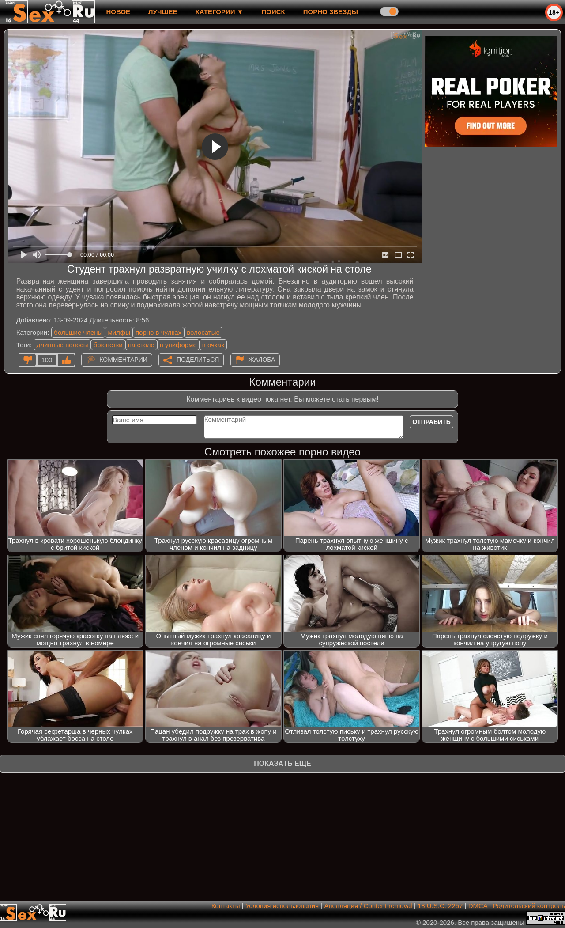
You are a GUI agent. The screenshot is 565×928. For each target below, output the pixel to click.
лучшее (162, 11)
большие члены (78, 332)
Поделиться (198, 359)
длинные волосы (62, 344)
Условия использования (282, 905)
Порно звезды (330, 11)
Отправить (431, 421)
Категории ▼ (220, 11)
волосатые (203, 332)
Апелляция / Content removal (368, 905)
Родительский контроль (529, 905)
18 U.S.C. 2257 (440, 905)
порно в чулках (158, 332)
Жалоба (262, 359)
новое (118, 11)
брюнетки (108, 344)
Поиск (273, 11)
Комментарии (123, 359)
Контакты (225, 905)
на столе (141, 344)
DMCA (477, 905)
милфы (119, 332)
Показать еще (282, 763)
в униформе (178, 344)
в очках (213, 344)
